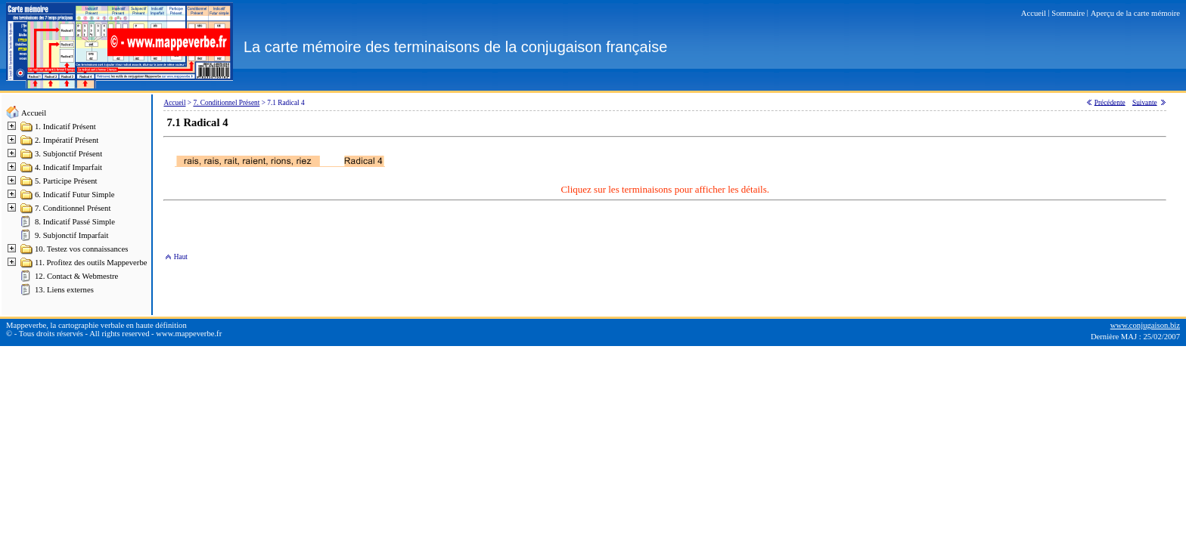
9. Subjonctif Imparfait (71, 235)
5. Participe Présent (66, 181)
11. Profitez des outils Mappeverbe (91, 262)
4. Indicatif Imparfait (68, 167)
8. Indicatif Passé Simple (75, 222)
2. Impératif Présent (66, 140)
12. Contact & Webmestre (76, 276)
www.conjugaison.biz (1145, 325)
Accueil (33, 113)
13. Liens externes (64, 290)
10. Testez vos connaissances (81, 249)
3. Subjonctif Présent (68, 154)
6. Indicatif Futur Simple (74, 194)
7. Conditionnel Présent (72, 208)
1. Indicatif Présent (65, 126)
